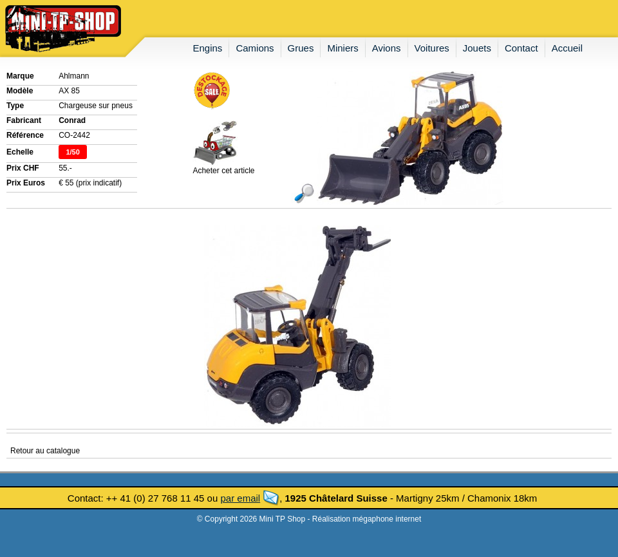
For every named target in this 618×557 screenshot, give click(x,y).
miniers (342, 47)
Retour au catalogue (45, 450)
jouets (477, 47)
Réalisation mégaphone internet (366, 519)
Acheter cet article (223, 166)
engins (208, 47)
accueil (567, 47)
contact (521, 47)
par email (240, 498)
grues (301, 47)
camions (255, 47)
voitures (432, 47)
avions (386, 47)
